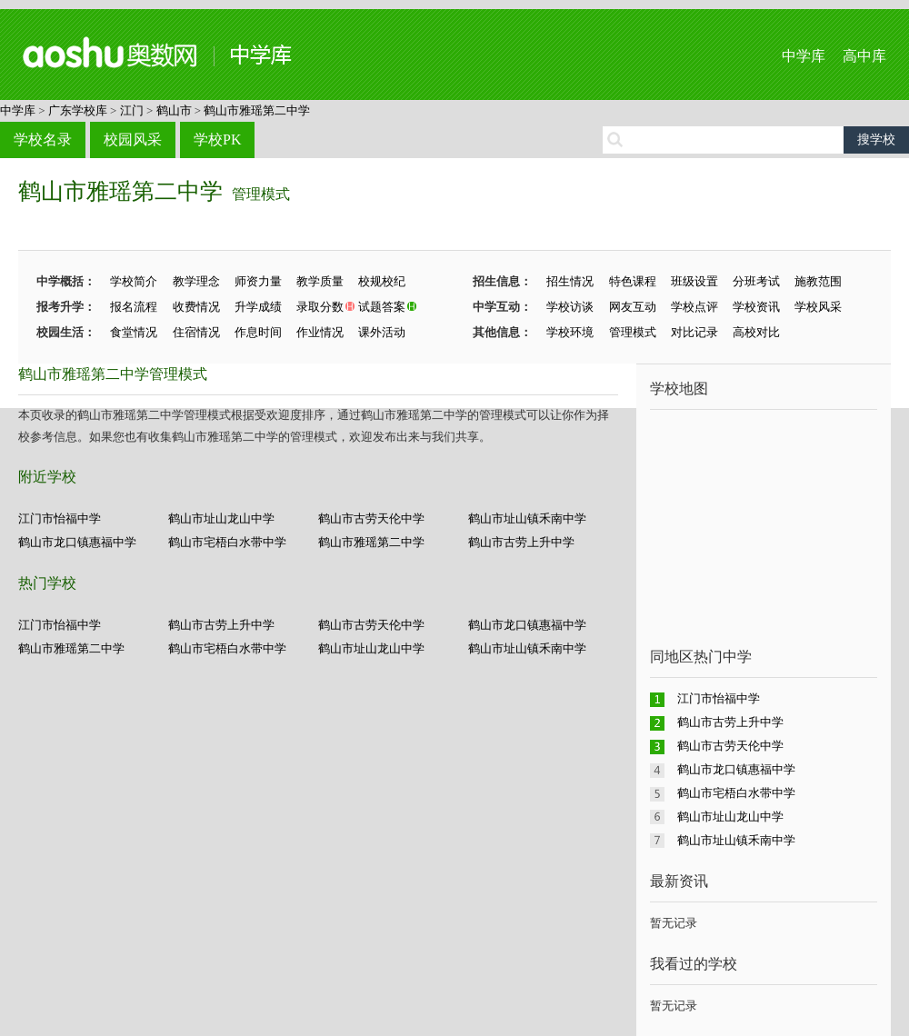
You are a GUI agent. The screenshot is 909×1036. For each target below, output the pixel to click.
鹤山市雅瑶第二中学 (257, 110)
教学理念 (196, 281)
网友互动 (632, 307)
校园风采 (133, 139)
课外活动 (381, 332)
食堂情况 (133, 332)
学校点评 (694, 307)
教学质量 (320, 281)
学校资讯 (756, 307)
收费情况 (196, 307)
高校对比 (756, 332)
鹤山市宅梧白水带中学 (227, 542)
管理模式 (261, 194)
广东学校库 (77, 110)
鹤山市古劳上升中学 (521, 542)
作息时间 (258, 332)
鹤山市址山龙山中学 (221, 518)
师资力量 (258, 281)
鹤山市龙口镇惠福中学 (77, 542)
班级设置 (694, 281)
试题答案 (381, 307)
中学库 (803, 56)
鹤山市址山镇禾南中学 (527, 518)
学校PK (217, 139)
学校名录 (43, 139)
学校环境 (570, 332)
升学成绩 (258, 307)
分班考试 (756, 281)
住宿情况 (196, 332)
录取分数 (320, 307)
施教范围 (818, 281)
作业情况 (320, 332)
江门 (132, 110)
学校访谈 (570, 307)
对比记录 (694, 332)
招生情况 (570, 281)
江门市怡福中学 (59, 518)
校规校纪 (381, 281)
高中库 (864, 56)
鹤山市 (174, 110)
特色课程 (632, 281)
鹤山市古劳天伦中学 (371, 518)
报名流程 (133, 307)
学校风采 (818, 307)
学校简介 (133, 281)
